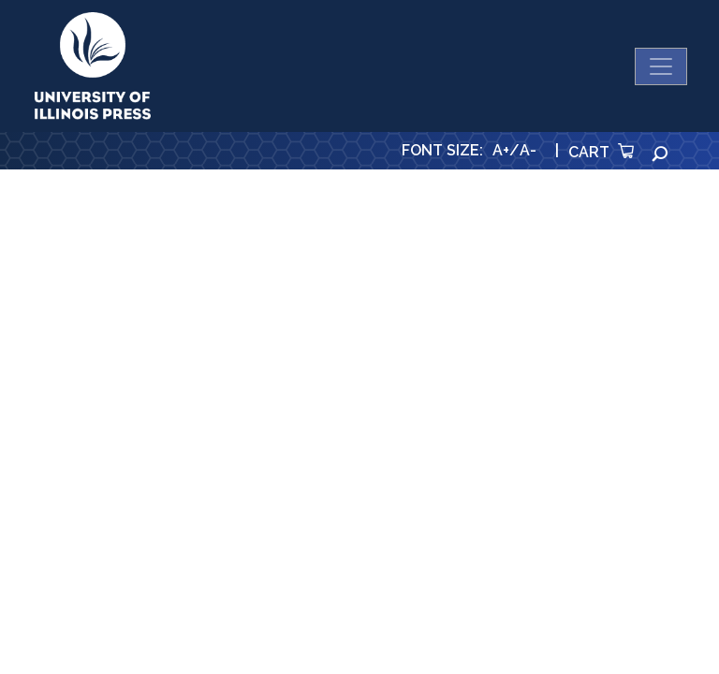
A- (528, 150)
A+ (500, 150)
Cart (601, 152)
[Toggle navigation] (661, 66)
